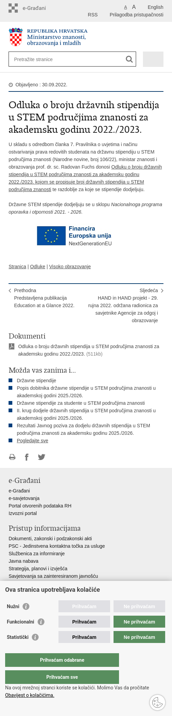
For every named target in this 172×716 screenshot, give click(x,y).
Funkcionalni (20, 635)
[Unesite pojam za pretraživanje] (39, 59)
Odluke (37, 266)
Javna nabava (23, 561)
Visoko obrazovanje (70, 266)
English (155, 7)
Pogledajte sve (32, 440)
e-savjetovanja (24, 498)
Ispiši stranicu (12, 457)
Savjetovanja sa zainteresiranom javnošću (53, 576)
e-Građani (19, 490)
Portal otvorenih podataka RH (40, 506)
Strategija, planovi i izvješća (38, 568)
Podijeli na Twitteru (41, 457)
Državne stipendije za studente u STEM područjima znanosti (81, 403)
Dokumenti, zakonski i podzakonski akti (50, 538)
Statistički (17, 651)
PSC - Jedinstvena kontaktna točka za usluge (57, 546)
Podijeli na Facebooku (26, 457)
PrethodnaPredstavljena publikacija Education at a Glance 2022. (44, 298)
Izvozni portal (23, 513)
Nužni (13, 620)
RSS (93, 14)
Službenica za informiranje (37, 553)
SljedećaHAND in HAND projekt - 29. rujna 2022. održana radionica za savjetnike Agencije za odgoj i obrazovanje (123, 305)
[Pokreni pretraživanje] (129, 59)
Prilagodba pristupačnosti (136, 14)
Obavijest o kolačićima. (29, 695)
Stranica (17, 266)
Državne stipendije (36, 380)
